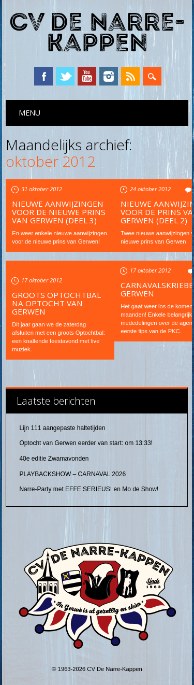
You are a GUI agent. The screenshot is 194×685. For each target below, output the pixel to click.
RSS (130, 76)
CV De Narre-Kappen (97, 33)
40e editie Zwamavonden (53, 458)
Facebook (43, 76)
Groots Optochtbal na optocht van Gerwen (56, 303)
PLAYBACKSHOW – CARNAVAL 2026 (72, 474)
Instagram (108, 76)
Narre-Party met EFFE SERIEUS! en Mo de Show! (88, 489)
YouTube (87, 76)
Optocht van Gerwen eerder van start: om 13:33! (85, 443)
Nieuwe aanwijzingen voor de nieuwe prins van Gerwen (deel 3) (59, 211)
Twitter (65, 76)
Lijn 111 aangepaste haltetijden (62, 428)
